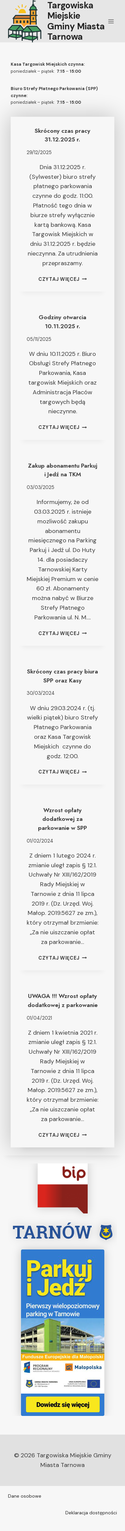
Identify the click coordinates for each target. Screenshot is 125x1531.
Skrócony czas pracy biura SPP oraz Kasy (62, 675)
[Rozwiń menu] (111, 21)
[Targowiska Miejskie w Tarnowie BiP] (63, 1188)
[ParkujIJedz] (62, 1332)
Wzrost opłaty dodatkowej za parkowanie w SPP (62, 819)
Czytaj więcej (62, 279)
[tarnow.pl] (63, 1231)
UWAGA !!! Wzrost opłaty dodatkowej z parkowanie (63, 1000)
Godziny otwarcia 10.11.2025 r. (62, 321)
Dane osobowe (24, 1496)
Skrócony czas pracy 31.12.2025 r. (62, 135)
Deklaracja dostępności (91, 1513)
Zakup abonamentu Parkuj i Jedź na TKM (62, 470)
